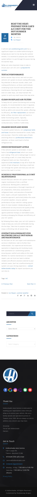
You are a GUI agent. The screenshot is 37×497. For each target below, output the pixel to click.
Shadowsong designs (24, 493)
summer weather (23, 293)
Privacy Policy (7, 476)
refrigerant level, (15, 152)
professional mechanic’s (24, 138)
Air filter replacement (18, 113)
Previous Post (7, 284)
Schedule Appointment (14, 464)
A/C (7, 278)
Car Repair (17, 40)
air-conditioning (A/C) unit (18, 49)
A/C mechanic (15, 163)
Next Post (31, 284)
